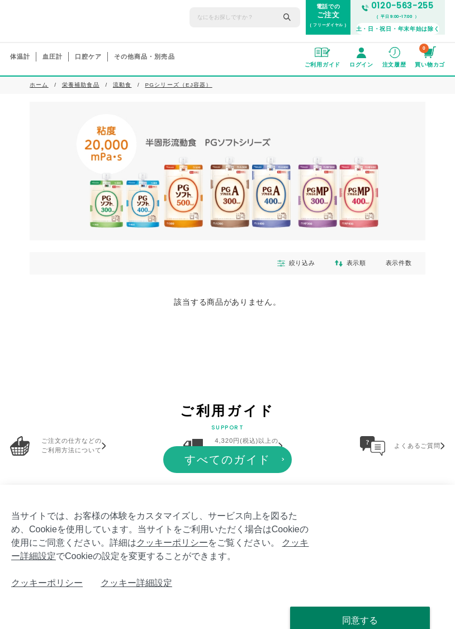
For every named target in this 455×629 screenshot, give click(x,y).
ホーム (39, 85)
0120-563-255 (398, 6)
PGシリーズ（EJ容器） (178, 85)
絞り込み (288, 263)
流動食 (122, 85)
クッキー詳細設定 (136, 583)
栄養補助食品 (80, 85)
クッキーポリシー (172, 542)
